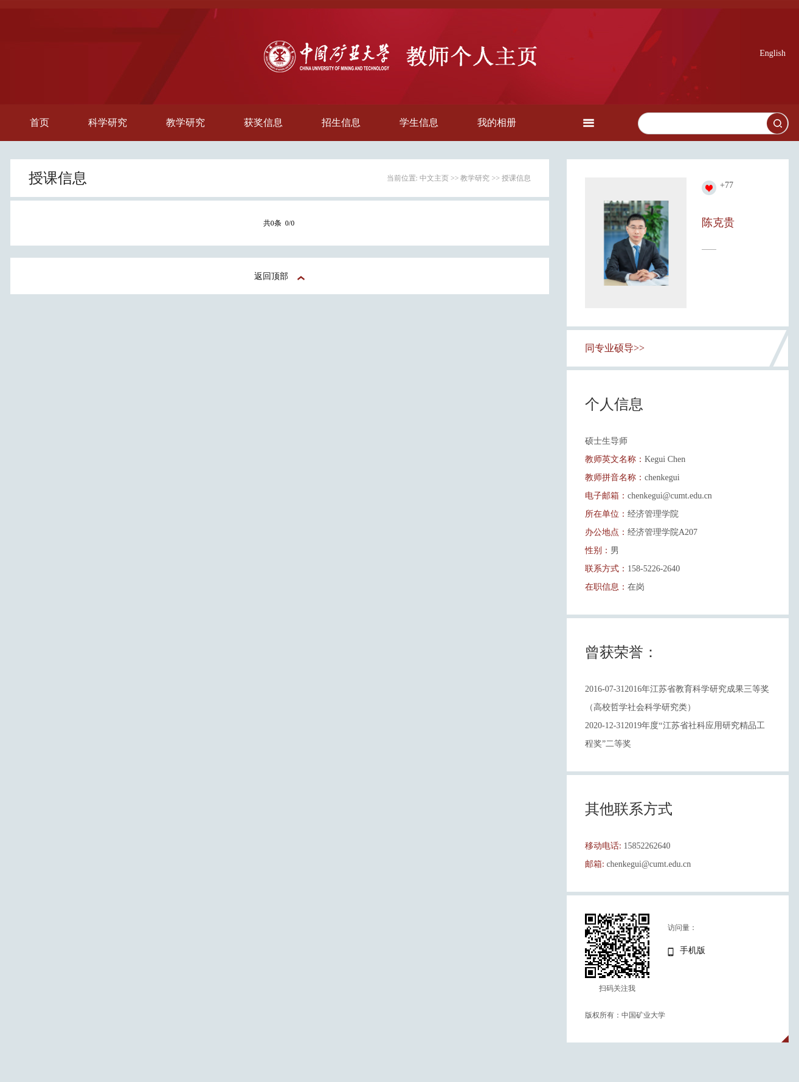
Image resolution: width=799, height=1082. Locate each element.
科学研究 (107, 122)
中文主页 (434, 178)
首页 (39, 122)
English (772, 53)
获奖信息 (263, 122)
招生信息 (341, 122)
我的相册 (496, 122)
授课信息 (516, 178)
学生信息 (419, 122)
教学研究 (185, 122)
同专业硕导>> (615, 348)
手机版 (692, 950)
